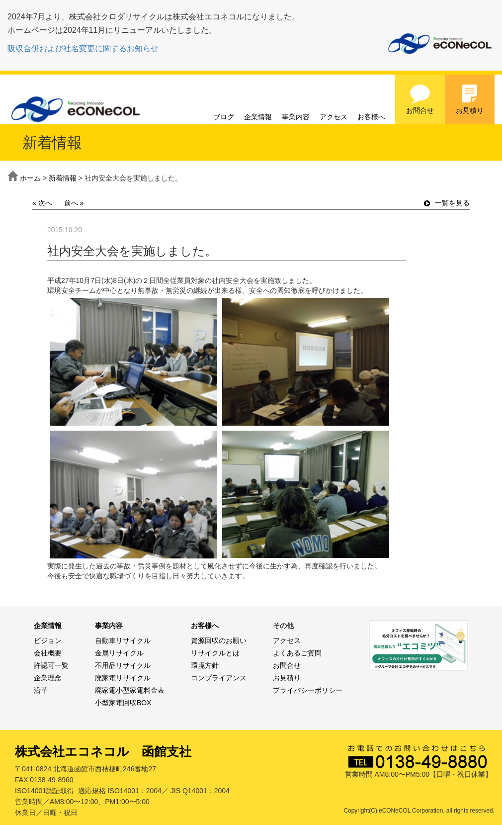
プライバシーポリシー (307, 690)
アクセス (333, 117)
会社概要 (48, 653)
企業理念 (48, 678)
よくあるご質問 (297, 653)
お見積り (470, 99)
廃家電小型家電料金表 (130, 690)
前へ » (74, 203)
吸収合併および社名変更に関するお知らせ (83, 48)
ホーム (30, 178)
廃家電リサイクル (123, 678)
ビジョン (48, 640)
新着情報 (63, 178)
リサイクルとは (215, 653)
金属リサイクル (119, 653)
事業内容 (296, 117)
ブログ (223, 117)
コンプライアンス (219, 678)
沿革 (41, 690)
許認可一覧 (51, 665)
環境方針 (205, 665)
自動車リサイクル (123, 640)
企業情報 (258, 117)
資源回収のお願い (219, 640)
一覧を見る (447, 203)
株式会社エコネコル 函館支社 (103, 751)
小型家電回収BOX (123, 703)
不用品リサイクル (123, 665)
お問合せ (420, 99)
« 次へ (42, 203)
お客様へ (371, 117)
